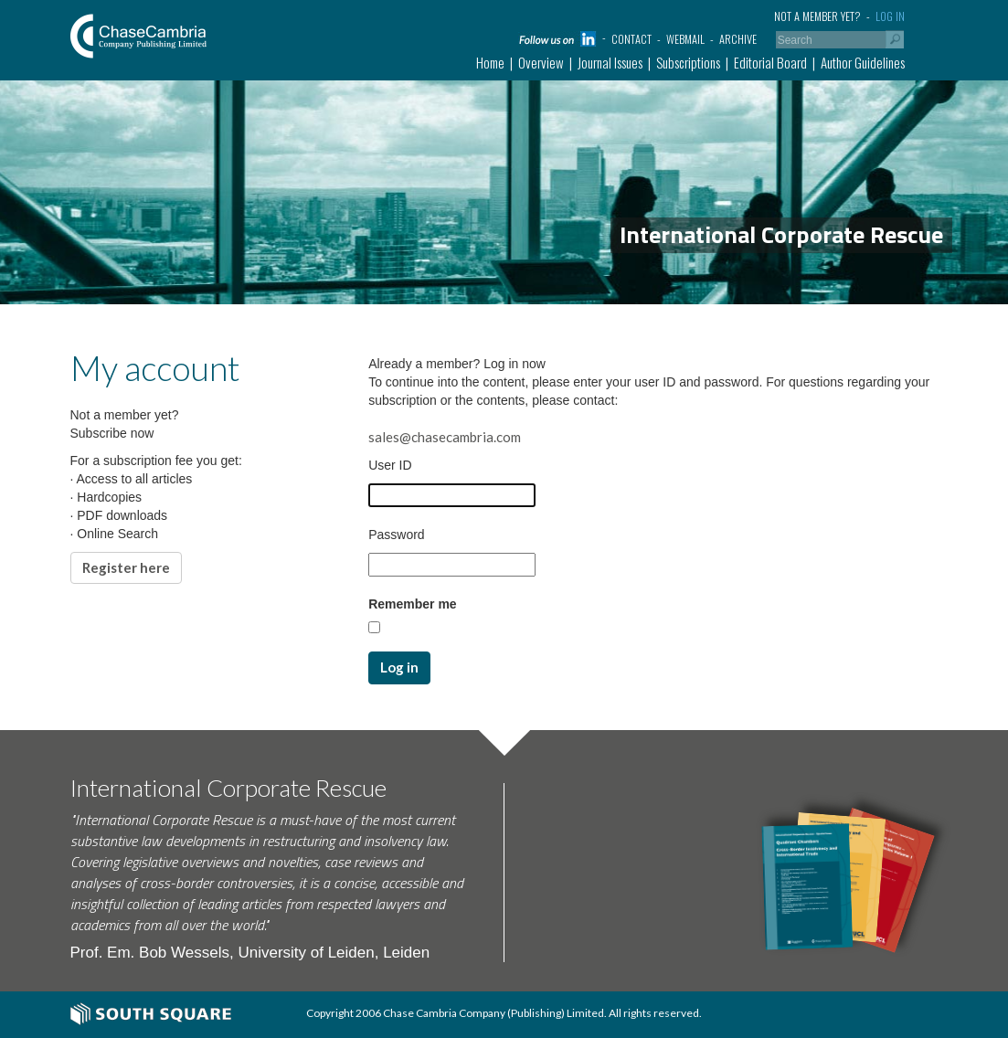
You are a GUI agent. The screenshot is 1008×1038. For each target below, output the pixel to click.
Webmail (685, 39)
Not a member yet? (817, 16)
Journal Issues (610, 62)
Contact (631, 39)
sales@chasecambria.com (444, 437)
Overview (541, 62)
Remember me (412, 604)
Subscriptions (688, 62)
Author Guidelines (863, 62)
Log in (890, 16)
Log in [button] (399, 667)
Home (490, 62)
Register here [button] (126, 567)
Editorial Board (770, 62)
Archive (738, 39)
